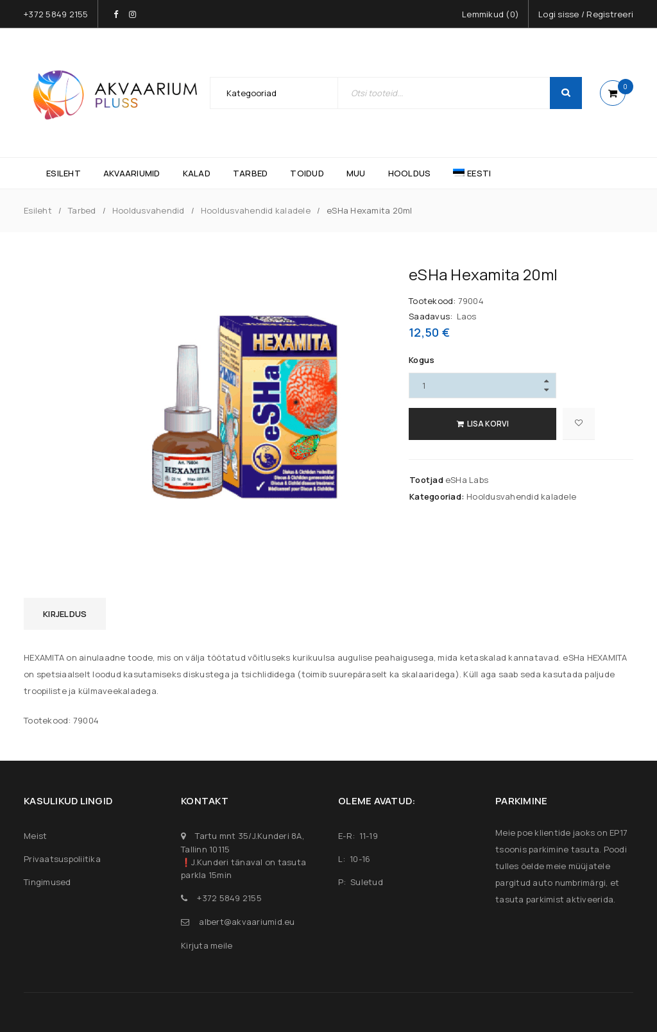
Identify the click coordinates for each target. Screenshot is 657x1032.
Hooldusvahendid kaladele (256, 210)
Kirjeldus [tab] (65, 614)
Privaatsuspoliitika (62, 859)
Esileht (38, 210)
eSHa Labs (466, 480)
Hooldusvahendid (148, 210)
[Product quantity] (482, 385)
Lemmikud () (490, 14)
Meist (35, 836)
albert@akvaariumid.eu (246, 921)
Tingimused (47, 882)
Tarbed (82, 210)
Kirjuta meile (206, 945)
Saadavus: (430, 316)
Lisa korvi (488, 423)
